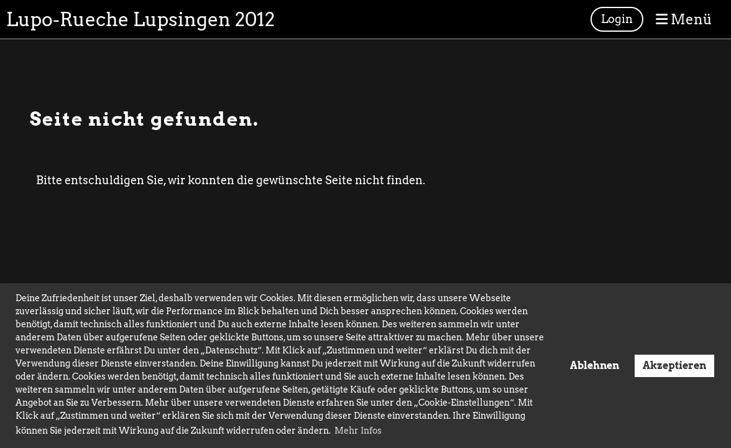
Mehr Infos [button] (358, 431)
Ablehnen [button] (594, 365)
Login (617, 19)
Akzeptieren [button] (674, 365)
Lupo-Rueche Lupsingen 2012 (140, 19)
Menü (684, 19)
